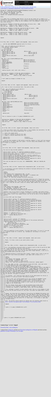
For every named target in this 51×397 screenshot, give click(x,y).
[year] (29, 8)
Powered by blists (5, 390)
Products (17, 1)
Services (26, 1)
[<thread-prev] (11, 8)
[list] (32, 8)
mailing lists (11, 392)
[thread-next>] (18, 8)
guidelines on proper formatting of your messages (12, 394)
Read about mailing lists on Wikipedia (29, 392)
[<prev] (2, 8)
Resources (17, 4)
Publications (36, 1)
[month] (26, 8)
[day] (22, 8)
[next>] (6, 8)
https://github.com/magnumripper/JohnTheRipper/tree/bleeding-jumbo (23, 360)
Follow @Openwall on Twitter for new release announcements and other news (18, 7)
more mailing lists (14, 390)
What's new (27, 4)
